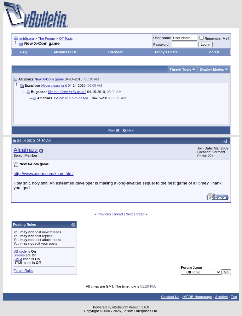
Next (131, 130)
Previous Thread (110, 214)
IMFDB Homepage (197, 297)
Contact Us (170, 297)
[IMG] (18, 259)
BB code (20, 251)
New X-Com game (49, 79)
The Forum (46, 38)
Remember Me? (214, 38)
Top (234, 297)
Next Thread (135, 214)
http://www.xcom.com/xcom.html (43, 173)
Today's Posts (165, 52)
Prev (111, 130)
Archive (221, 297)
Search (213, 52)
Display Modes (212, 69)
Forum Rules (23, 270)
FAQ (23, 52)
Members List (65, 52)
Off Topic (66, 38)
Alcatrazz (26, 150)
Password (161, 44)
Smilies (19, 255)
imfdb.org (27, 38)
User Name (162, 38)
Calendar (115, 52)
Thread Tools (180, 69)
